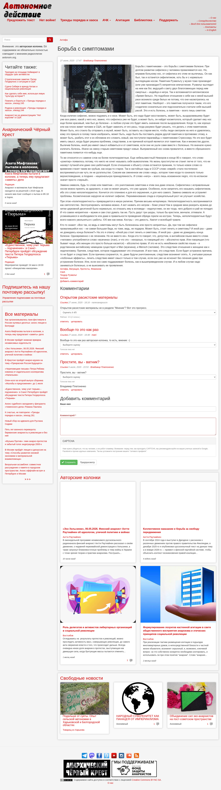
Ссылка (64, 302)
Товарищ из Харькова (73, 730)
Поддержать (168, 20)
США (62, 272)
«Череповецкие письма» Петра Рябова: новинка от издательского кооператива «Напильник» (25, 372)
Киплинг (64, 278)
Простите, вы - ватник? (80, 362)
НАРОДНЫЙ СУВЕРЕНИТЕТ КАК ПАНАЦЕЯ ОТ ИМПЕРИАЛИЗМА (137, 718)
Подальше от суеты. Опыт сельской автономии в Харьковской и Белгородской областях (81, 721)
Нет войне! (47, 20)
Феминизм (96, 269)
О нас (110, 783)
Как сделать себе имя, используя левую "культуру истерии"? (25, 94)
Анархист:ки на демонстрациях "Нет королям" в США (23, 116)
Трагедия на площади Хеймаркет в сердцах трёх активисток (22, 73)
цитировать (76, 321)
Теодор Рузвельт (68, 275)
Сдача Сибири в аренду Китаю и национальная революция (21, 87)
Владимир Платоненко (95, 60)
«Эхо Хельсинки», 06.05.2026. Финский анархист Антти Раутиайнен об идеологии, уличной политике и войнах (26, 351)
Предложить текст (21, 20)
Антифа (64, 40)
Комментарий (68, 415)
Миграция (74, 269)
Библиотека (144, 20)
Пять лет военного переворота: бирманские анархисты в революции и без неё (26, 432)
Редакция (9, 184)
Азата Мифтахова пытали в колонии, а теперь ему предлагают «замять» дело (27, 176)
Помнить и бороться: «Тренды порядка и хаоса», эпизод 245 (25, 102)
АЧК (107, 20)
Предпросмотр (87, 462)
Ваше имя (65, 404)
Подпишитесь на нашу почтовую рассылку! (26, 289)
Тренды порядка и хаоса (79, 20)
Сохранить (69, 462)
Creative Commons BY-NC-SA (146, 780)
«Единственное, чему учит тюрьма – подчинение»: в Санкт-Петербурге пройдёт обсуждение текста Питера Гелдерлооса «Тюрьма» (27, 251)
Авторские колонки (80, 477)
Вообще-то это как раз (79, 330)
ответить (64, 321)
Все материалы (21, 314)
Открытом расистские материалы (89, 297)
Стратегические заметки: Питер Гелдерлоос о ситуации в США (20, 80)
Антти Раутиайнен (72, 537)
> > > (28, 479)
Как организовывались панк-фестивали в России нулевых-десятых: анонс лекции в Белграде (25, 322)
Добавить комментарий (71, 281)
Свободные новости (81, 678)
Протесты (85, 269)
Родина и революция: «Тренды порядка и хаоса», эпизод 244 (25, 109)
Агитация (122, 20)
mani (94, 335)
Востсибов (68, 635)
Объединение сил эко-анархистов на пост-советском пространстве (191, 718)
